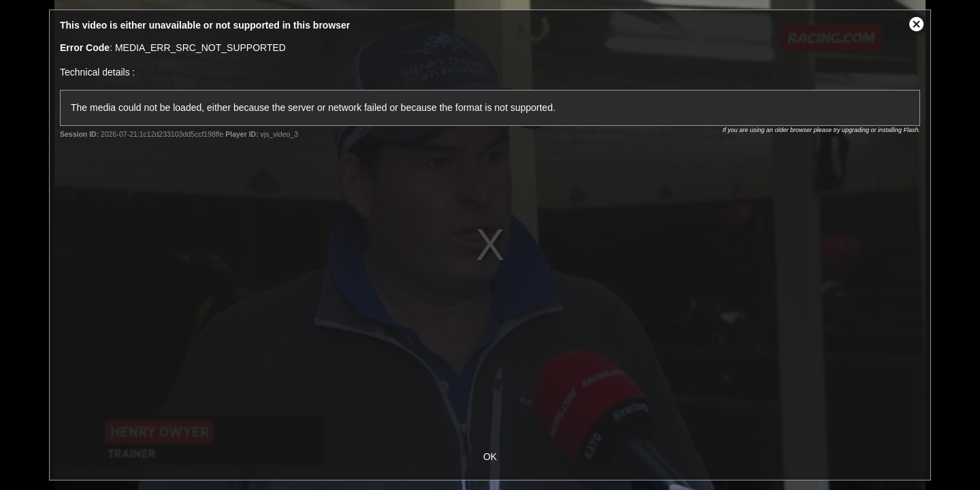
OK (490, 456)
